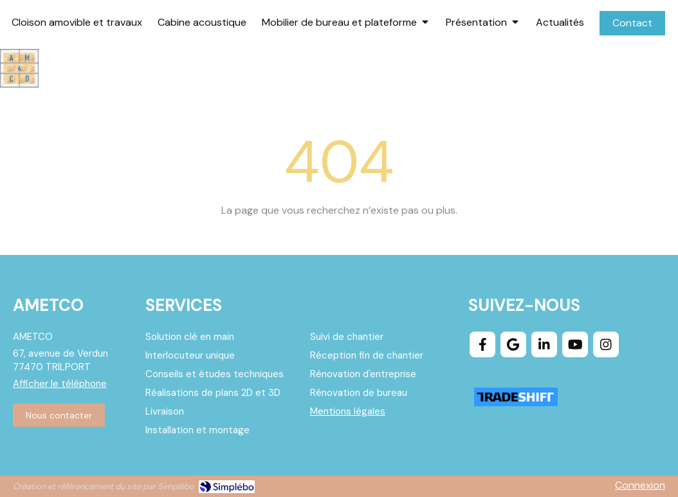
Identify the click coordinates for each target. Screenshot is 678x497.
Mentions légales (347, 411)
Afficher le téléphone (60, 383)
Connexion (640, 485)
